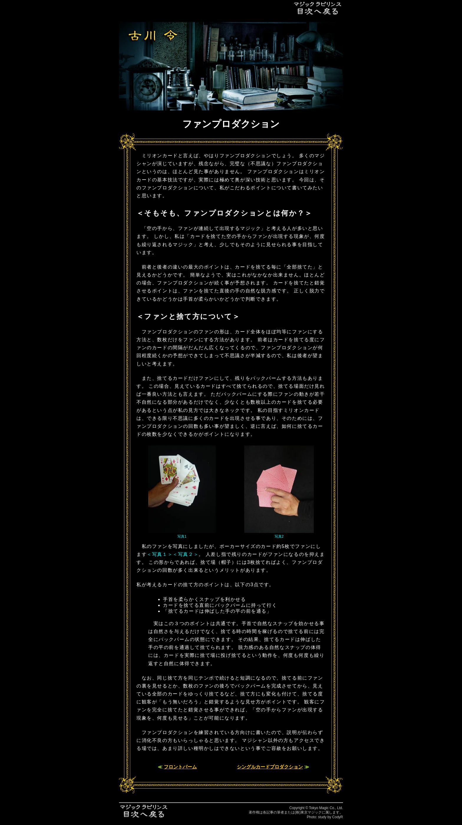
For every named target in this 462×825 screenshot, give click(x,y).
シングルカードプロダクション (270, 766)
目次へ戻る (318, 8)
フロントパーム (180, 766)
